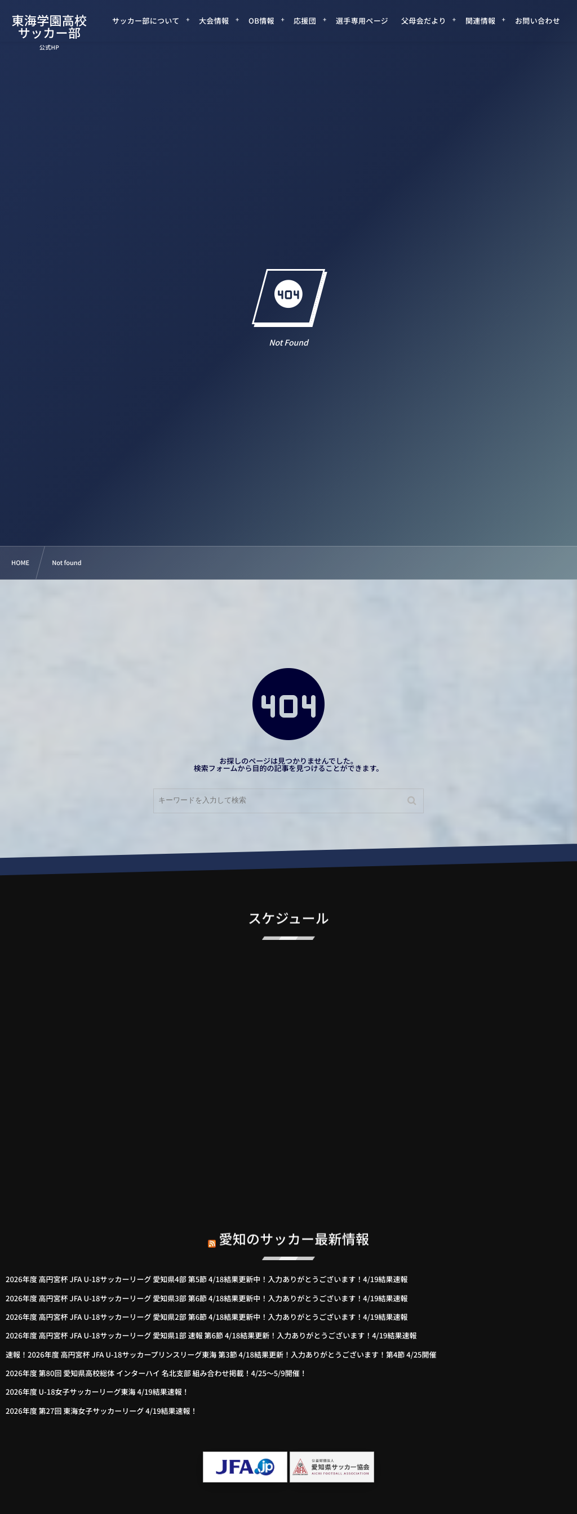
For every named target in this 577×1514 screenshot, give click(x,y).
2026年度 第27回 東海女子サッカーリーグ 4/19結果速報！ (102, 1410)
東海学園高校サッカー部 (49, 26)
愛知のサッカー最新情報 (294, 1228)
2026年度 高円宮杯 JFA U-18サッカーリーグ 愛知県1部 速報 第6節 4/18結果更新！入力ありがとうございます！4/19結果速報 (211, 1335)
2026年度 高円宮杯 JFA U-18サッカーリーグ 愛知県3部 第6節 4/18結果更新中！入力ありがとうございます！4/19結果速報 (207, 1298)
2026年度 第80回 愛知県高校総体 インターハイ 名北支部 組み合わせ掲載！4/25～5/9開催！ (156, 1373)
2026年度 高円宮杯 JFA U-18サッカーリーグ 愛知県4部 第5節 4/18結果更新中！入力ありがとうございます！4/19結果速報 (207, 1279)
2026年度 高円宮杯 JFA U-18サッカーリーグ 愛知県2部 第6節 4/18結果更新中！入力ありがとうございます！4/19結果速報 (207, 1316)
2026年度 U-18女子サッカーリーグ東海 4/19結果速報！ (97, 1391)
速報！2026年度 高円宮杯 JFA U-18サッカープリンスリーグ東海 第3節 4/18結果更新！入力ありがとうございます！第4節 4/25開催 (221, 1354)
